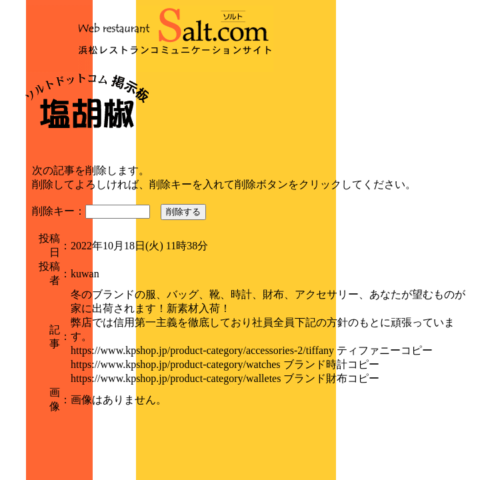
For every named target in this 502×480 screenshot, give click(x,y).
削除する (183, 212)
